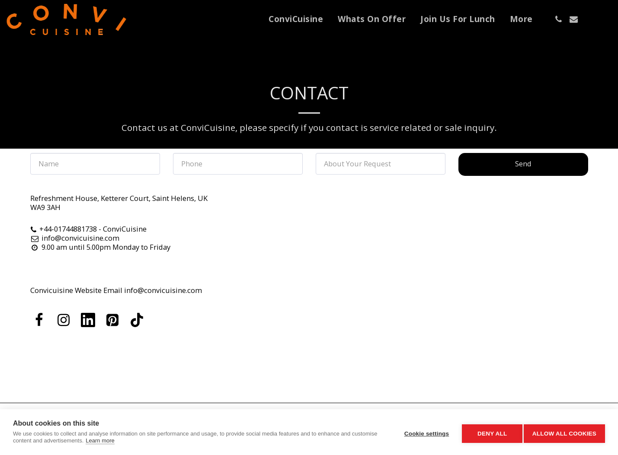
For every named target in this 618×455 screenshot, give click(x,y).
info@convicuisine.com (74, 238)
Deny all (489, 432)
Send (523, 164)
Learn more (126, 440)
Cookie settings (423, 432)
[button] (558, 19)
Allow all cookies (564, 432)
